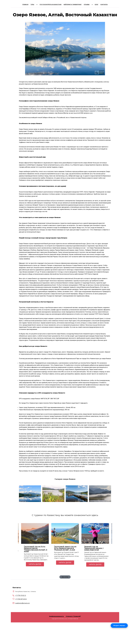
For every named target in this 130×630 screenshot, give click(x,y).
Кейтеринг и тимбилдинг (72, 4)
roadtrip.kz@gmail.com (22, 603)
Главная (28, 4)
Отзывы (86, 4)
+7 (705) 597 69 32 (21, 599)
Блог (93, 4)
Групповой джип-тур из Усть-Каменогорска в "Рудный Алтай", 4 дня (65, 548)
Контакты (101, 4)
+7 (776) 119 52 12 (20, 596)
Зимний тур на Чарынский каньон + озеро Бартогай (94, 548)
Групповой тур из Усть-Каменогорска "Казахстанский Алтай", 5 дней (35, 549)
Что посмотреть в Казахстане (50, 4)
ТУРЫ (35, 4)
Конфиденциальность (56, 616)
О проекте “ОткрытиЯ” (73, 616)
